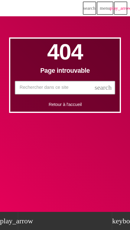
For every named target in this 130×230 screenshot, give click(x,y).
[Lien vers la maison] (18, 8)
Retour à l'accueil (65, 104)
